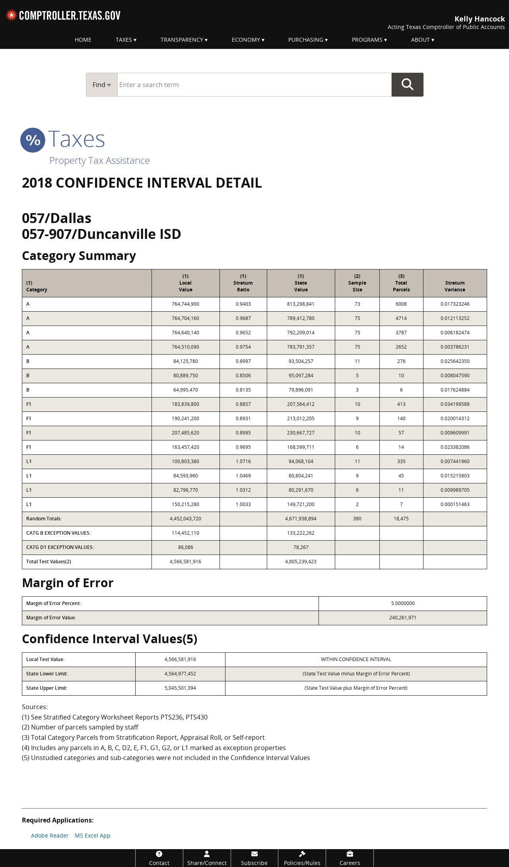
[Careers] (349, 858)
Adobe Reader (50, 835)
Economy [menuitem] (246, 39)
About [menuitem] (420, 39)
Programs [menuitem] (367, 39)
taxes (63, 138)
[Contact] (159, 858)
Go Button (408, 85)
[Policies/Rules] (302, 858)
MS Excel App (93, 835)
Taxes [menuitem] (124, 39)
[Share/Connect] (207, 858)
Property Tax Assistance (99, 160)
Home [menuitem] (83, 39)
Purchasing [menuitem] (305, 39)
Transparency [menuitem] (182, 39)
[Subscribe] (254, 858)
